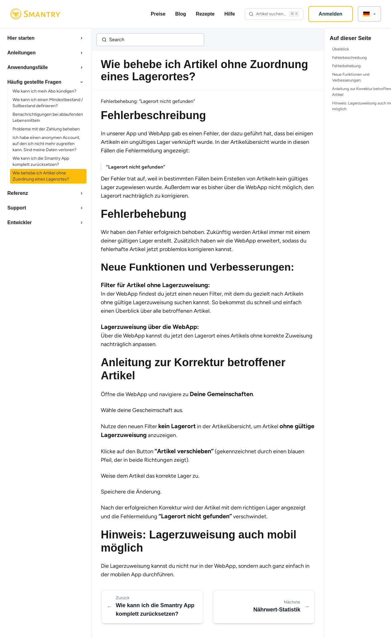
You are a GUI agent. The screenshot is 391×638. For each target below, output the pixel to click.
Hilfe (229, 13)
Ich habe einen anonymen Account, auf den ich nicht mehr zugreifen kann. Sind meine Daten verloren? (46, 143)
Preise (158, 13)
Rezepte (205, 13)
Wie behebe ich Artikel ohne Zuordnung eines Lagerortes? (41, 176)
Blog (180, 13)
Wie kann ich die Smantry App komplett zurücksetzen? (41, 161)
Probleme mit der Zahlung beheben (46, 129)
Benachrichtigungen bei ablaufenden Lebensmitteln (48, 117)
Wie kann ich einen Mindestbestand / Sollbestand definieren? (48, 102)
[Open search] (274, 14)
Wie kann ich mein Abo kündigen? (44, 91)
